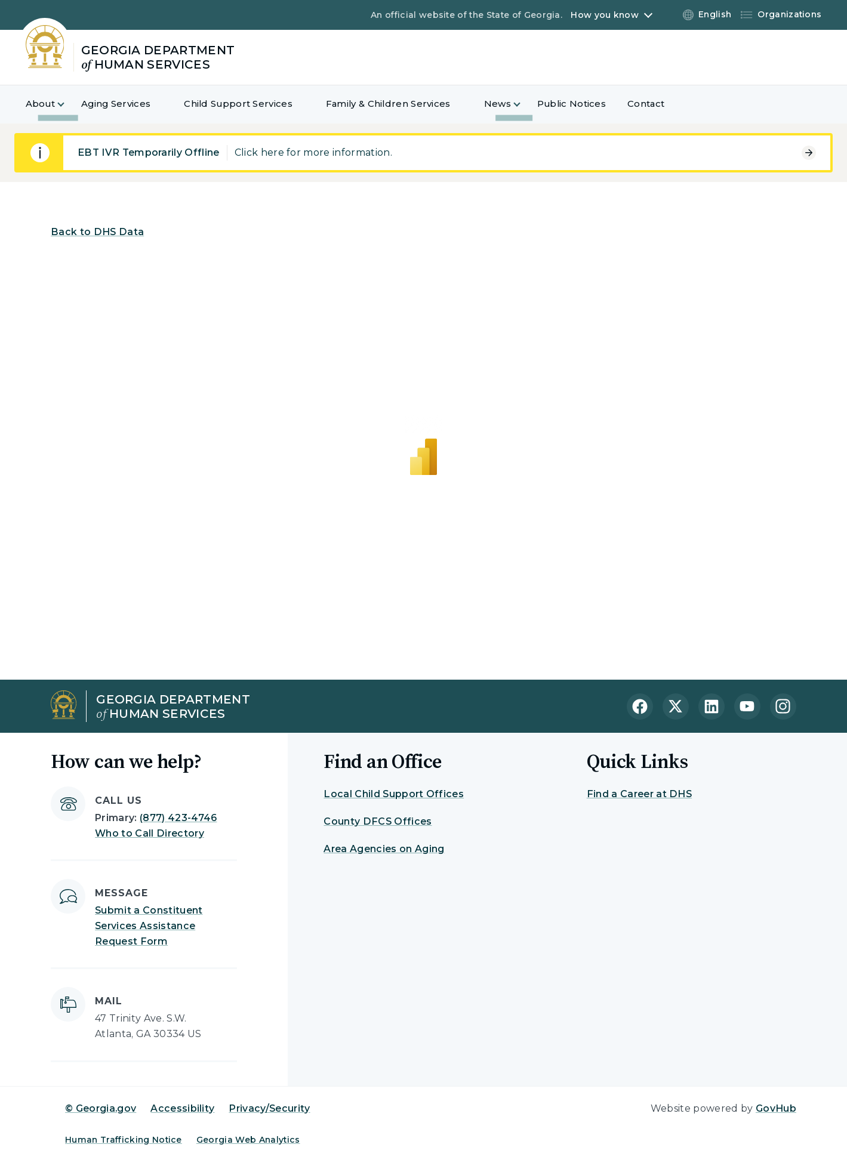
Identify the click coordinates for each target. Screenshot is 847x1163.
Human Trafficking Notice (123, 1139)
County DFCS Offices (378, 821)
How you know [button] (604, 15)
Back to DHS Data (97, 231)
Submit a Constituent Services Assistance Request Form (148, 926)
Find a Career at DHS (639, 794)
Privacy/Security (269, 1108)
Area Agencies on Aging (384, 848)
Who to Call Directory (149, 833)
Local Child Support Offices (394, 794)
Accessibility (182, 1108)
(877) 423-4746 (178, 817)
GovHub (776, 1108)
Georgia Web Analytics (248, 1139)
